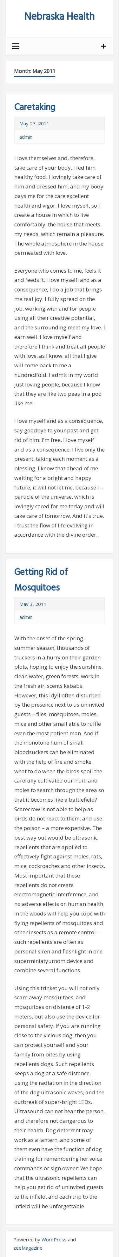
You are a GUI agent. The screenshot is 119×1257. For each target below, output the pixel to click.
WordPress (54, 1239)
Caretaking (34, 107)
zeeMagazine (28, 1248)
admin (25, 137)
